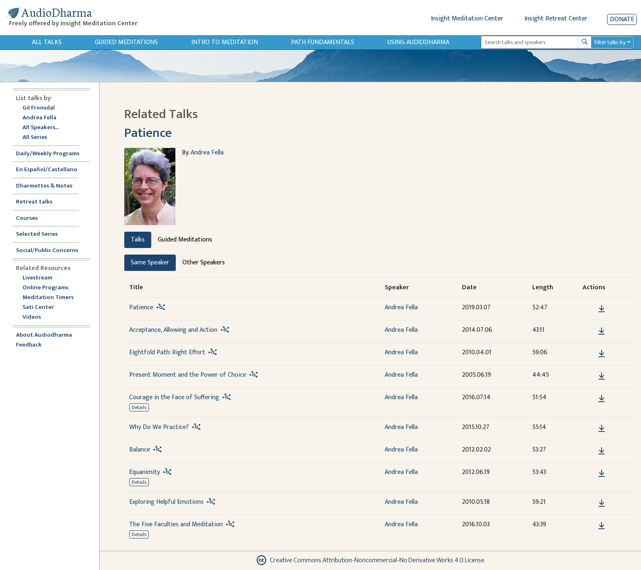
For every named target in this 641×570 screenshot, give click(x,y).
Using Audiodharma (418, 42)
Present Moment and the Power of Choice (187, 374)
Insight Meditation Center (467, 18)
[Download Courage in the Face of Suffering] (601, 399)
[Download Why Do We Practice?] (601, 428)
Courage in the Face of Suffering (174, 397)
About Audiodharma (44, 335)
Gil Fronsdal (38, 108)
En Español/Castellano (46, 169)
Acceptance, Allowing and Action (173, 329)
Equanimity (144, 472)
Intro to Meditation (224, 42)
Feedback (29, 345)
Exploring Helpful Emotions (166, 501)
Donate (622, 19)
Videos (35, 317)
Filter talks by (609, 42)
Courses (27, 218)
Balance (139, 449)
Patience (148, 133)
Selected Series (41, 234)
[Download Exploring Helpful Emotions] (601, 503)
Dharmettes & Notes (44, 186)
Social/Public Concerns (47, 250)
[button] (589, 308)
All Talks (47, 42)
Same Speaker (150, 262)
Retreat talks (34, 202)
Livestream (37, 278)
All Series (34, 137)
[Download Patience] (601, 309)
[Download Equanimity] (601, 473)
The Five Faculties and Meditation (176, 524)
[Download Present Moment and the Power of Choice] (601, 376)
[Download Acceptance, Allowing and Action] (601, 331)
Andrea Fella (39, 118)
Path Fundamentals (322, 42)
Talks (138, 239)
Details (139, 407)
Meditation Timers (48, 297)
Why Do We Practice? (159, 427)
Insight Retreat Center (555, 18)
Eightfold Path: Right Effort (167, 352)
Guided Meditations (126, 42)
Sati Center (38, 307)
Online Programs (45, 288)
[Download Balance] (601, 451)
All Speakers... (40, 127)
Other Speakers (203, 262)
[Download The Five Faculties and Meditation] (601, 526)
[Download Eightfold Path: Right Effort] (601, 354)
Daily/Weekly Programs (52, 154)
